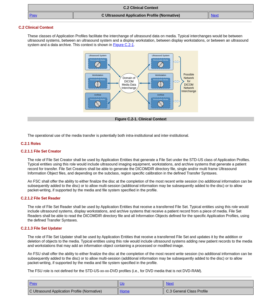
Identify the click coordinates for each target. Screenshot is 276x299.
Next (215, 15)
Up (122, 284)
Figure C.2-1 (123, 45)
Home (125, 291)
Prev (33, 15)
